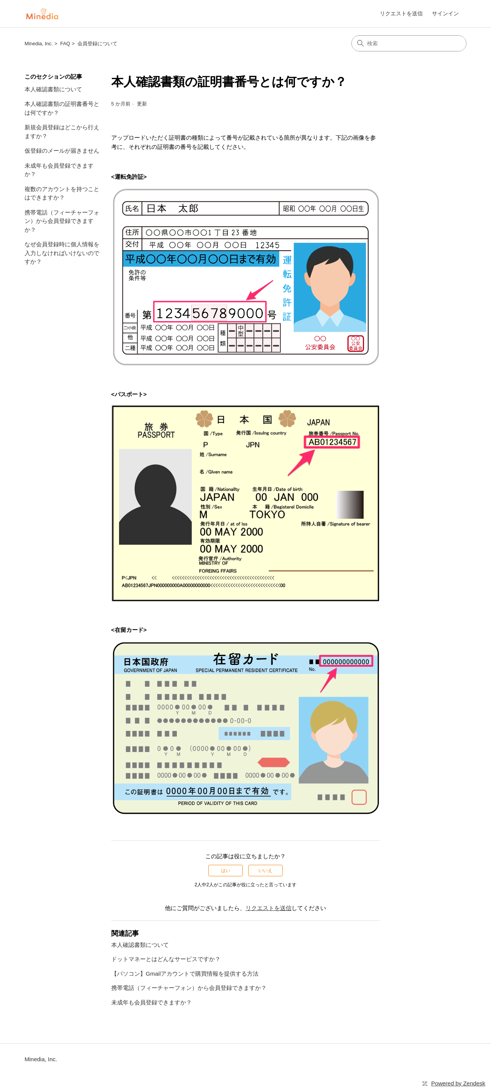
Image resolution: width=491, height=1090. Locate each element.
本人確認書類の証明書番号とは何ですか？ (62, 108)
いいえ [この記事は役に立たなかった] (265, 870)
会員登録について (97, 43)
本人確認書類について (53, 89)
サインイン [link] (445, 13)
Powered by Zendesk (458, 1083)
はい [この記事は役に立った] (225, 870)
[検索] (409, 43)
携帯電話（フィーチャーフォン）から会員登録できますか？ (62, 221)
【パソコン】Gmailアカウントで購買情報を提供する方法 (185, 973)
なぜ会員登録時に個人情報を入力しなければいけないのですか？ (62, 253)
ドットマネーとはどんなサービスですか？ (166, 959)
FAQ (65, 43)
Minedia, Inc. (39, 43)
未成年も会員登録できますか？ (59, 170)
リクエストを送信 (401, 13)
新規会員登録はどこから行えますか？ (62, 131)
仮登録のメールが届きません (62, 150)
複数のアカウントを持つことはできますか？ (62, 193)
